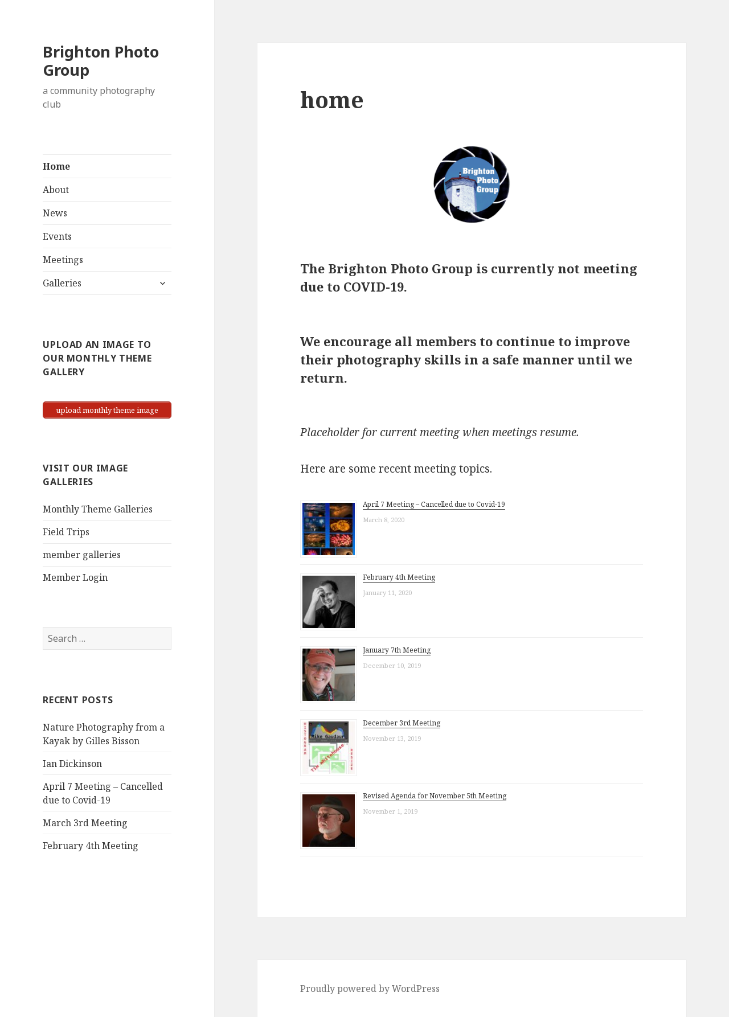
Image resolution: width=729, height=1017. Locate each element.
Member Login (75, 577)
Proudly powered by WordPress (370, 988)
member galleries (82, 554)
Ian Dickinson (72, 763)
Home (56, 166)
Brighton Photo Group (101, 60)
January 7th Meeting (397, 650)
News (55, 213)
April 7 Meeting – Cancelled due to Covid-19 (434, 504)
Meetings (63, 259)
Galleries (62, 283)
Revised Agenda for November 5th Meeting (434, 796)
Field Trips (66, 532)
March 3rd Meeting (85, 823)
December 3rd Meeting (401, 723)
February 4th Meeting (90, 845)
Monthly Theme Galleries (98, 509)
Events (57, 236)
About (56, 189)
